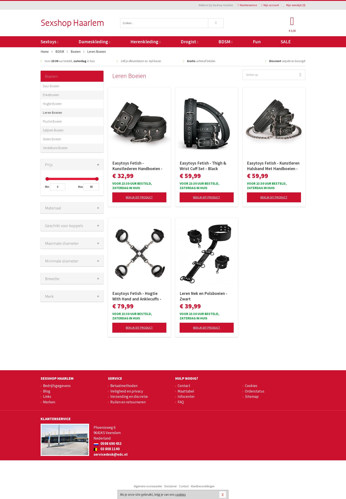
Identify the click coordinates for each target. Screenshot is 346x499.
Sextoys (49, 42)
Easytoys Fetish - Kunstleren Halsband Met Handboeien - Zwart (273, 165)
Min (47, 187)
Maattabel (186, 391)
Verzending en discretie (129, 396)
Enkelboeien (51, 95)
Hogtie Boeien (52, 104)
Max (80, 187)
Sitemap (252, 396)
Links (47, 396)
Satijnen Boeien (53, 130)
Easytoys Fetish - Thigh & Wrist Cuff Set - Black (203, 165)
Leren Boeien (52, 112)
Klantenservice (247, 5)
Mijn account (270, 5)
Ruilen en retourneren (128, 402)
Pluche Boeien (52, 121)
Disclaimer (170, 486)
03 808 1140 (107, 448)
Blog (46, 391)
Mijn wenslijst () (294, 5)
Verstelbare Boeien (55, 148)
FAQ (181, 402)
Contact (184, 385)
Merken (49, 402)
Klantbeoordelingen (202, 486)
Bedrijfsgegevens (57, 385)
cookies (180, 494)
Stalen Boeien (52, 139)
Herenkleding (145, 42)
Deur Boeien (51, 86)
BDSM (225, 42)
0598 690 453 (108, 443)
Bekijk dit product (139, 197)
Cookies (251, 385)
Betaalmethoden (123, 385)
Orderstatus (254, 391)
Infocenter (186, 396)
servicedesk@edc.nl (111, 454)
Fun (257, 42)
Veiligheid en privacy (126, 391)
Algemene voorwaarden (148, 486)
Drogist (189, 42)
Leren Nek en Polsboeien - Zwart (203, 296)
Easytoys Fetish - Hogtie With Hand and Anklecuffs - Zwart (136, 296)
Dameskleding (94, 42)
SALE (286, 42)
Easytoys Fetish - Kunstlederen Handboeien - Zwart (137, 165)
